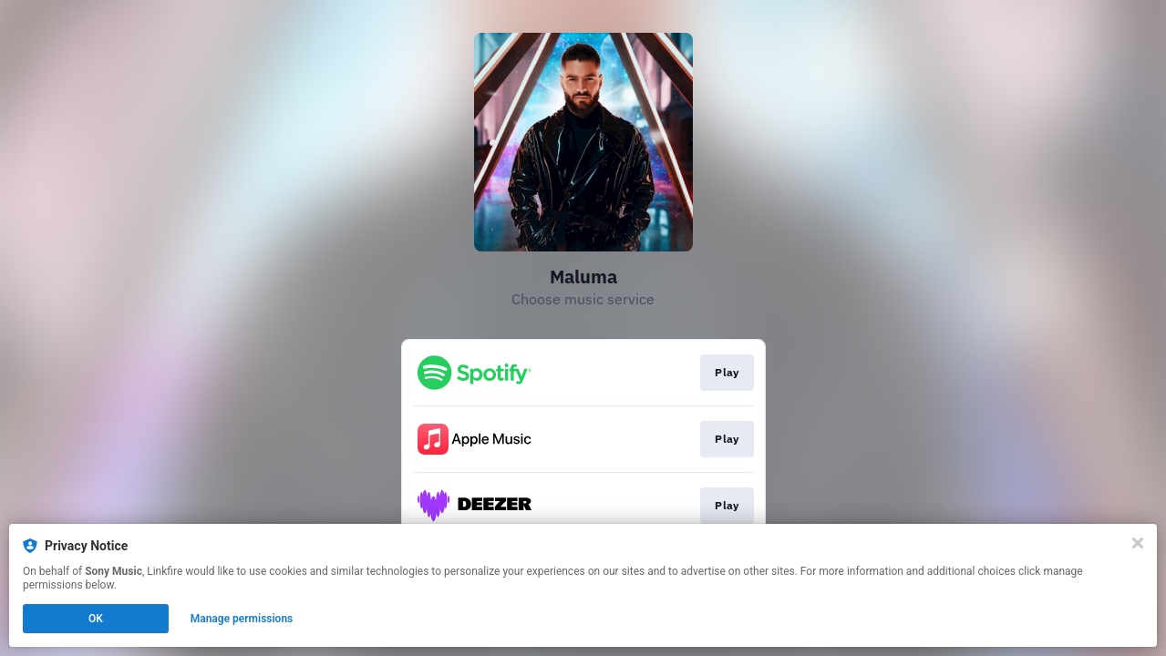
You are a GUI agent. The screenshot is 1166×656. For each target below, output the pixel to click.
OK (95, 618)
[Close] (1137, 543)
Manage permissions (242, 618)
